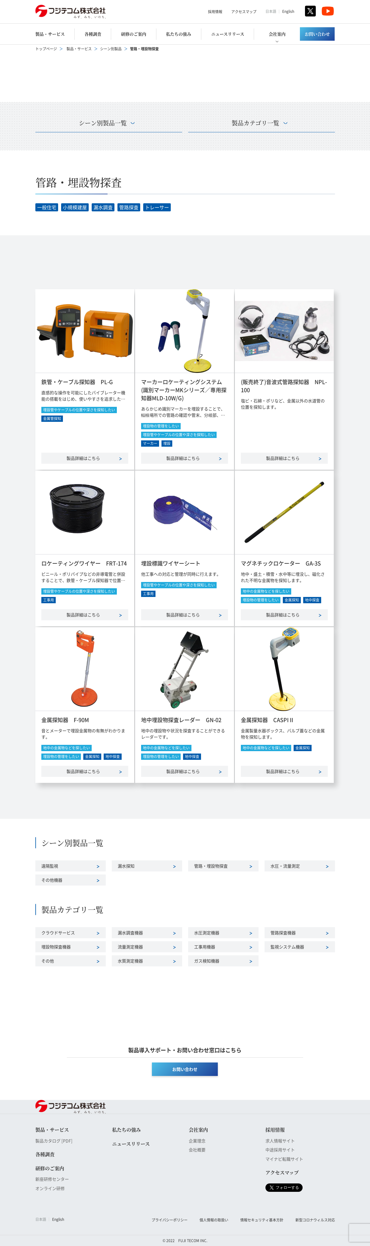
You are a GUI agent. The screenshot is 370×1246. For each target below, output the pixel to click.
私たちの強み (178, 34)
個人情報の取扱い (214, 1219)
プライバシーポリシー (170, 1219)
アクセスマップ (243, 11)
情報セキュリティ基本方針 (261, 1219)
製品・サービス (50, 34)
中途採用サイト (280, 1150)
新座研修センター (52, 1179)
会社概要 (197, 1150)
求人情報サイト (280, 1141)
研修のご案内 (133, 34)
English (288, 11)
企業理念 (197, 1141)
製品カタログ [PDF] (54, 1141)
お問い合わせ (317, 34)
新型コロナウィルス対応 (315, 1219)
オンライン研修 (50, 1188)
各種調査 (92, 34)
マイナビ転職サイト (284, 1159)
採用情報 (215, 11)
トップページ (46, 48)
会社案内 (277, 34)
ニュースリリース (227, 34)
